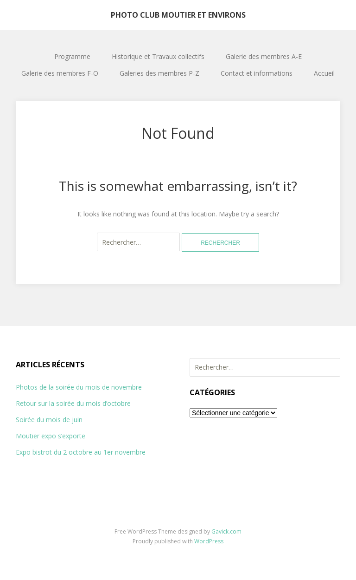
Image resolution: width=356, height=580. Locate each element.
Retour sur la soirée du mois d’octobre (73, 403)
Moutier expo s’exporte (50, 435)
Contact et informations (256, 73)
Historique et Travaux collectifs (158, 56)
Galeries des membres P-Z (159, 73)
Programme (72, 56)
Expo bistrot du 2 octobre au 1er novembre (81, 452)
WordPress (208, 541)
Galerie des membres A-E (264, 56)
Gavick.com (226, 531)
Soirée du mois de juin (49, 419)
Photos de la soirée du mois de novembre (79, 387)
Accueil (324, 73)
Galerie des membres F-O (59, 73)
